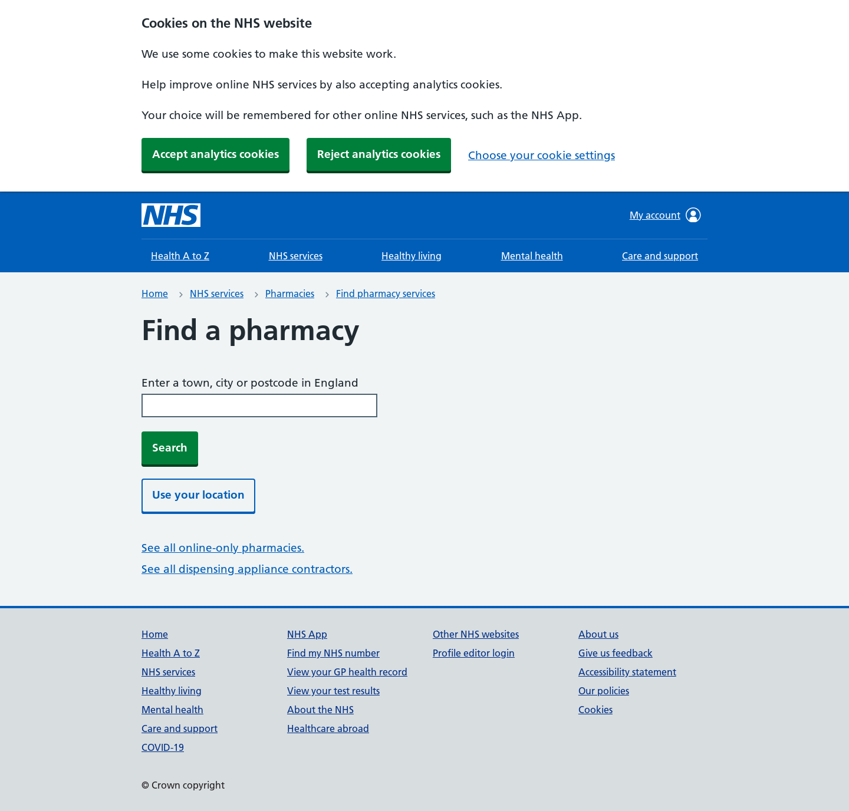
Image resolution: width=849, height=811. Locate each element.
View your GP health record (347, 672)
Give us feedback (615, 653)
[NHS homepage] (171, 215)
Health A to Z (180, 256)
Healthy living (411, 256)
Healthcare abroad (328, 728)
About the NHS (320, 710)
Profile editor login (474, 653)
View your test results (333, 691)
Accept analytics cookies (215, 154)
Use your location (198, 495)
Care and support (660, 256)
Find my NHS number (333, 653)
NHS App (307, 634)
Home (155, 293)
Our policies (603, 691)
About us (598, 634)
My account (665, 215)
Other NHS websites (476, 634)
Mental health (532, 256)
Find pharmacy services (385, 293)
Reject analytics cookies (378, 154)
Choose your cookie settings (541, 155)
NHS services (296, 256)
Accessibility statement (627, 672)
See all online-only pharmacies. (223, 548)
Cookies (595, 710)
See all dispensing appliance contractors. (247, 569)
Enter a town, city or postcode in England (250, 383)
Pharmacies (289, 293)
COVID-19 (163, 747)
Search (169, 447)
